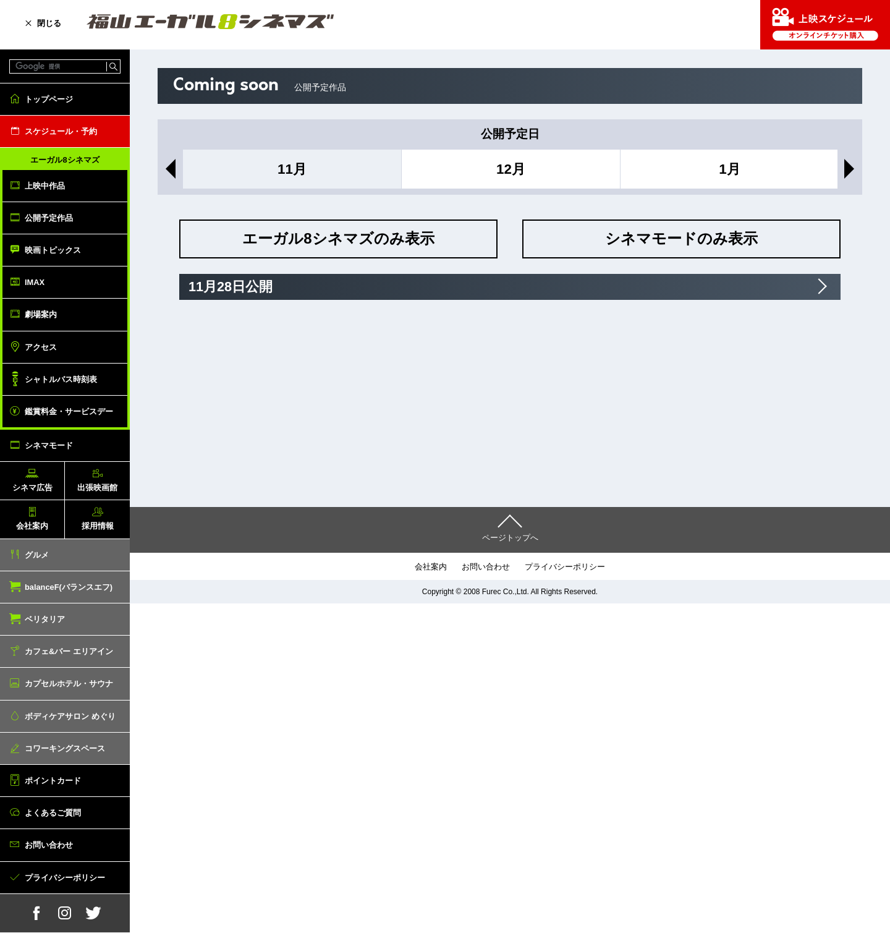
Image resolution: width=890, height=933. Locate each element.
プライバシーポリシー (65, 877)
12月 (510, 169)
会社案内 (32, 525)
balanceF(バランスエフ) (68, 587)
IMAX (34, 282)
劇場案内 (41, 314)
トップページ (49, 99)
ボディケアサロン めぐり (70, 716)
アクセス (41, 347)
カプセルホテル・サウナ (69, 683)
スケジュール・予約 (61, 131)
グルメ (37, 555)
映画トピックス (53, 250)
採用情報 (98, 525)
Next (851, 169)
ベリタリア (45, 619)
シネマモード (49, 445)
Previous (168, 169)
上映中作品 (45, 185)
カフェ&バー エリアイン (69, 651)
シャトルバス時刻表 (61, 379)
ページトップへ (510, 537)
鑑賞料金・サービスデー (69, 411)
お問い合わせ (49, 845)
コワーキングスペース (65, 748)
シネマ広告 (32, 487)
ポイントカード (53, 780)
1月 (729, 169)
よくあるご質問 (53, 812)
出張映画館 (97, 487)
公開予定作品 (49, 218)
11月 (292, 169)
